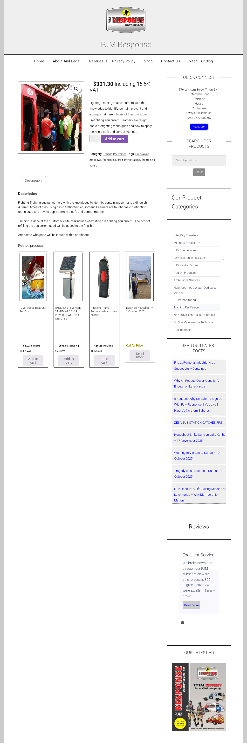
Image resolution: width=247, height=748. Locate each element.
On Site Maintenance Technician (194, 322)
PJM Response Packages (190, 258)
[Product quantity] (94, 138)
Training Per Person (116, 154)
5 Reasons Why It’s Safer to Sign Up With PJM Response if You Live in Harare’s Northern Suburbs (198, 404)
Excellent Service (198, 554)
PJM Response (126, 43)
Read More (191, 605)
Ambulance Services (187, 280)
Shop (148, 61)
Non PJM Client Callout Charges (194, 315)
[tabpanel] (199, 583)
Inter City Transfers (186, 235)
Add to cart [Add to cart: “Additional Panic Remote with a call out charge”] (104, 365)
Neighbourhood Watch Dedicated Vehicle (195, 290)
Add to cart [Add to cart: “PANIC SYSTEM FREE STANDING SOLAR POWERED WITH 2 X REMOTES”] (68, 365)
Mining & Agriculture (187, 243)
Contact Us (170, 61)
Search (199, 172)
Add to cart (114, 139)
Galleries (96, 61)
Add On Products (185, 272)
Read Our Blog (201, 61)
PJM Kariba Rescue (186, 265)
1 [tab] (182, 623)
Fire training (147, 154)
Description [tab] (34, 181)
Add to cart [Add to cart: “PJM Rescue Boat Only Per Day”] (33, 365)
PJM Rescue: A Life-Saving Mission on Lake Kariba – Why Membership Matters (200, 494)
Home (39, 61)
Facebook (199, 126)
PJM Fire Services (185, 250)
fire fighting (112, 159)
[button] (76, 89)
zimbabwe (96, 159)
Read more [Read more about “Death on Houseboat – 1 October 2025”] (140, 358)
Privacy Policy (123, 61)
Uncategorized (183, 330)
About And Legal (66, 61)
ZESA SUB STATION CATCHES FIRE (198, 422)
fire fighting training (135, 159)
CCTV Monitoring (185, 300)
